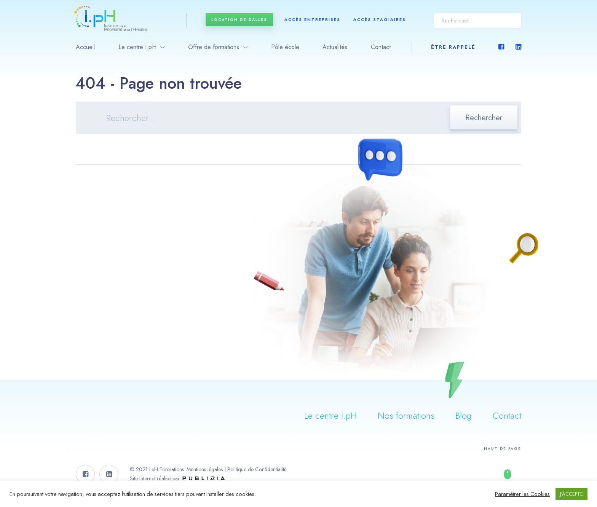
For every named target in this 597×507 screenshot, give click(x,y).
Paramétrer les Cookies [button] (522, 494)
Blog (463, 415)
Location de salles (239, 19)
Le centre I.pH (137, 47)
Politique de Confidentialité (257, 469)
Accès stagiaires (379, 19)
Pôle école (285, 47)
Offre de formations (213, 47)
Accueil (85, 47)
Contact (381, 47)
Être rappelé (453, 47)
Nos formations (406, 415)
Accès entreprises (312, 19)
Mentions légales (205, 469)
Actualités (334, 47)
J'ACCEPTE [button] (571, 493)
